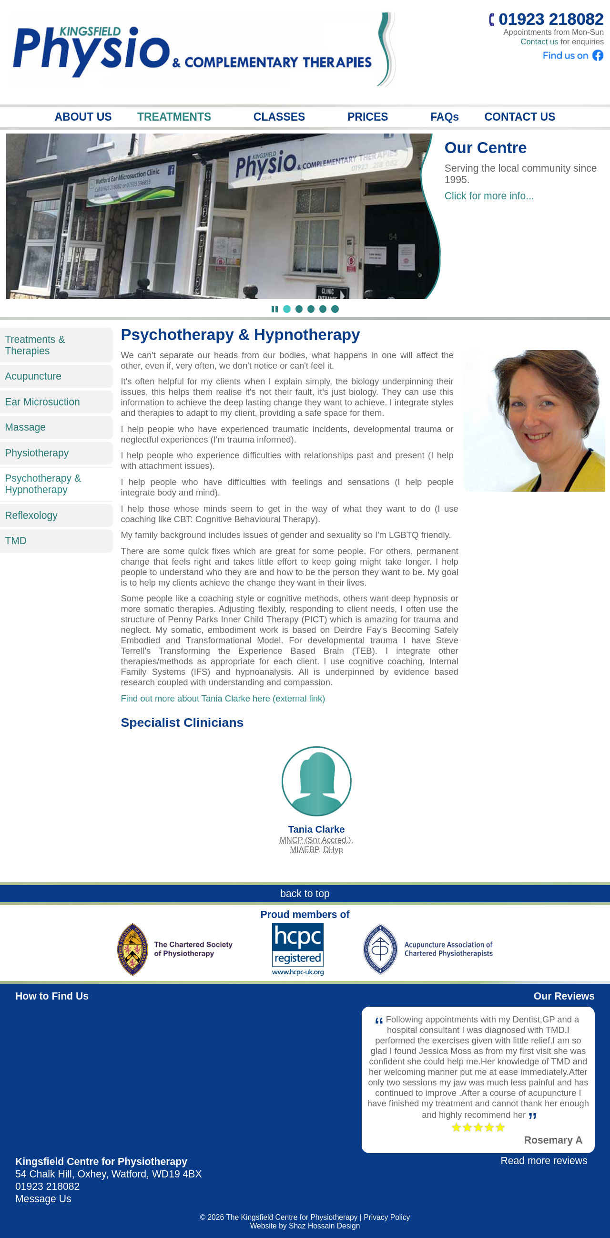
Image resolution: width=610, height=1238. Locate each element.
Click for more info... (489, 195)
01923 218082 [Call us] (546, 19)
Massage (25, 427)
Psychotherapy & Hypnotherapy (43, 484)
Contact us (539, 41)
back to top (305, 893)
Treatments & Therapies (35, 345)
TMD (16, 540)
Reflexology (31, 515)
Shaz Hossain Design (324, 1226)
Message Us (43, 1198)
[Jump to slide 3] (311, 308)
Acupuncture (33, 376)
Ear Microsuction (42, 401)
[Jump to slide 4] (322, 308)
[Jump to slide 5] (334, 308)
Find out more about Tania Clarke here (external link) (223, 698)
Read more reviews (543, 1160)
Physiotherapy (37, 452)
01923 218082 (47, 1186)
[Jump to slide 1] (286, 308)
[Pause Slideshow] (274, 309)
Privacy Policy (387, 1217)
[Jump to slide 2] (299, 308)
